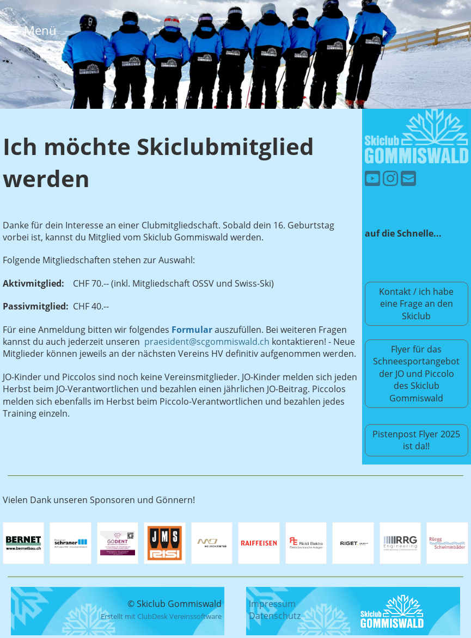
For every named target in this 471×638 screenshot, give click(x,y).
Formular (192, 330)
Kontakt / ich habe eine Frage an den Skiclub (416, 304)
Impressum (272, 604)
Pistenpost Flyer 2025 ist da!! (416, 440)
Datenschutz (275, 616)
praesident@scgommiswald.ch (207, 342)
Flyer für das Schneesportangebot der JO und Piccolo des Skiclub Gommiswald (416, 373)
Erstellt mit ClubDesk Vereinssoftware (161, 616)
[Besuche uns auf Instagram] (390, 178)
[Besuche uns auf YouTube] (372, 178)
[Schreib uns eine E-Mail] (408, 178)
